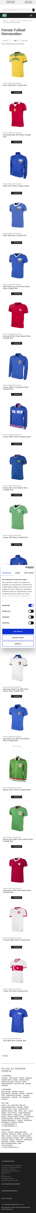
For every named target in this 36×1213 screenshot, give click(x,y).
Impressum (5, 1173)
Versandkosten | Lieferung (11, 1165)
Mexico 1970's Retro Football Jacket (17, 790)
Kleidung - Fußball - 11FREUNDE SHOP (21, 20)
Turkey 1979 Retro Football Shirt (15, 991)
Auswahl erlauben (18, 637)
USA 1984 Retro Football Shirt (14, 1041)
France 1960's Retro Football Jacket (17, 437)
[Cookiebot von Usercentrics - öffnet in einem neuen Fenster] (25, 567)
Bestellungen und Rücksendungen (17, 1207)
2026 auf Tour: (28, 1)
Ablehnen (18, 644)
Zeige (15, 40)
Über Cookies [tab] (29, 573)
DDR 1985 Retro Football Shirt (14, 235)
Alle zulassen (18, 631)
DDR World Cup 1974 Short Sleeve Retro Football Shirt (16, 287)
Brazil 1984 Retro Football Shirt (15, 85)
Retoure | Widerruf (8, 1169)
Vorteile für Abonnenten (11, 1167)
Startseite (5, 20)
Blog (3, 1207)
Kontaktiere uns (7, 1209)
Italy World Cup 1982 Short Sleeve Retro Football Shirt (16, 740)
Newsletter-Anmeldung (10, 1171)
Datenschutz (6, 1176)
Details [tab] (17, 573)
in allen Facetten (10, 2)
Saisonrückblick (29, 2)
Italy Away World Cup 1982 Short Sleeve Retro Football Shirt (15, 690)
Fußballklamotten (10, 1)
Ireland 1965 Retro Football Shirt (15, 537)
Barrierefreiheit (7, 1178)
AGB (2, 1175)
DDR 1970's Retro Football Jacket (16, 186)
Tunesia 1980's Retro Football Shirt (16, 940)
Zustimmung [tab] (6, 573)
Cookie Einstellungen (9, 1180)
